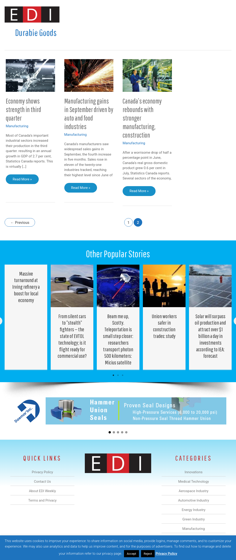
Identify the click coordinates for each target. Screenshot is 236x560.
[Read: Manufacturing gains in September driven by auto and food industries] (89, 75)
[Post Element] (26, 317)
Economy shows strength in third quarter (23, 109)
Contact (207, 30)
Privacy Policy (166, 553)
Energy (126, 30)
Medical (60, 30)
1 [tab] (113, 375)
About (189, 30)
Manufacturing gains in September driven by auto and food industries (88, 113)
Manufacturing (166, 30)
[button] (224, 30)
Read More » (22, 180)
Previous (19, 222)
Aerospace (81, 30)
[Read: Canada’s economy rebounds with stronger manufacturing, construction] (147, 75)
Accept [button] (131, 553)
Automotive (104, 30)
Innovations (39, 30)
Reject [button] (148, 553)
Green (144, 30)
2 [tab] (118, 375)
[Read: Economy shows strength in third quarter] (30, 75)
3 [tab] (122, 375)
